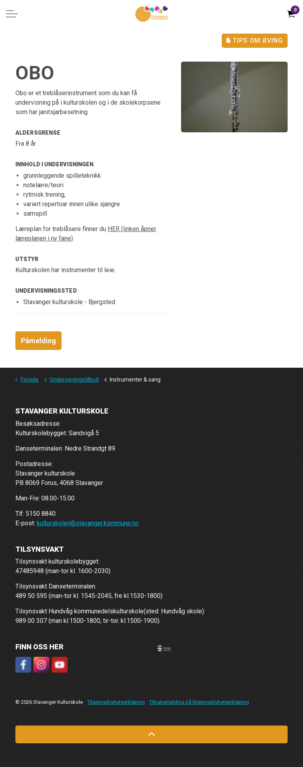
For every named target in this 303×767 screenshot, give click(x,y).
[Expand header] (12, 14)
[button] (164, 648)
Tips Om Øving (255, 41)
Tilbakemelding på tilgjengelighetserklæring (199, 702)
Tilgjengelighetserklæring (116, 702)
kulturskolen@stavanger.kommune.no (87, 523)
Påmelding (38, 341)
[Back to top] (151, 734)
